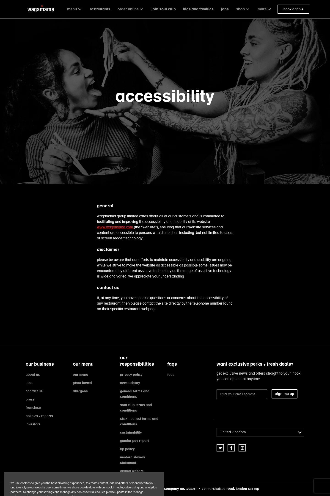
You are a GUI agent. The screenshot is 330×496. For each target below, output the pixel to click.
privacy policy (131, 374)
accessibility (130, 383)
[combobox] (260, 432)
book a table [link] (293, 9)
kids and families (198, 9)
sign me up (284, 394)
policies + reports (39, 416)
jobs (225, 9)
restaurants (100, 9)
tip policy (127, 449)
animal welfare (132, 471)
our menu (80, 374)
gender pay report (134, 441)
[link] (220, 447)
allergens (80, 391)
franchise (33, 407)
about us (33, 374)
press (30, 399)
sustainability (131, 432)
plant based (82, 383)
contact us (34, 391)
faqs (170, 374)
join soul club (163, 9)
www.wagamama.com (115, 227)
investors (33, 424)
